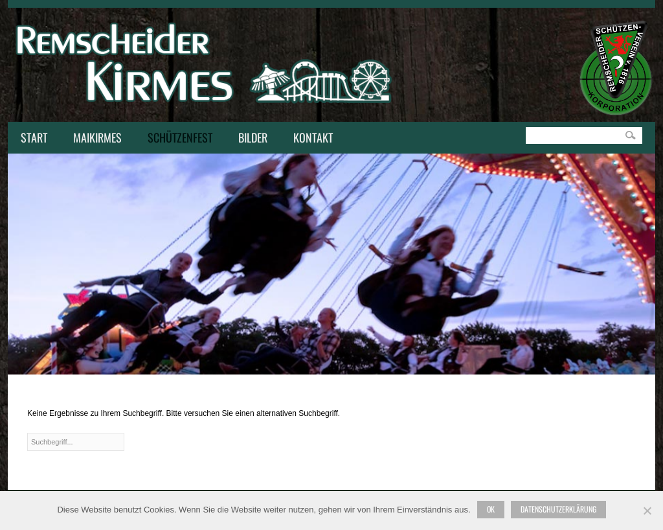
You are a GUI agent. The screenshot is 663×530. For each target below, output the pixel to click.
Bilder (252, 137)
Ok (491, 508)
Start (34, 137)
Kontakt (309, 138)
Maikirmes (94, 138)
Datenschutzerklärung (558, 508)
